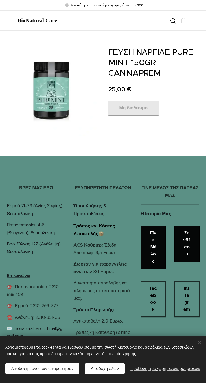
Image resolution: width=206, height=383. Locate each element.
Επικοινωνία (18, 275)
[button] (172, 20)
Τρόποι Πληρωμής (93, 310)
